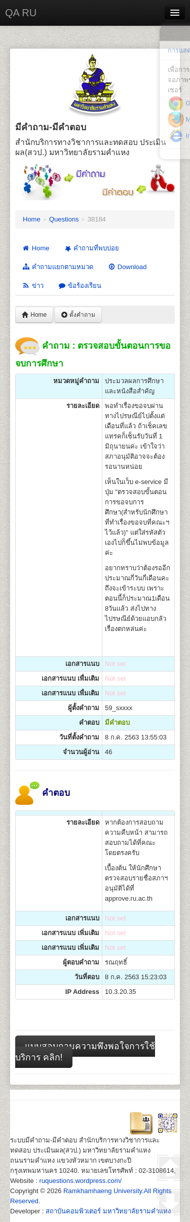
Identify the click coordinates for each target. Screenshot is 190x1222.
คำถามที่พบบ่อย (90, 248)
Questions (64, 219)
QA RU (20, 12)
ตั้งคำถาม (78, 314)
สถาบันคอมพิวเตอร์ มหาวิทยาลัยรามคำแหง (108, 1211)
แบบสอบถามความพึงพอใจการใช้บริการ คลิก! (85, 1051)
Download (127, 267)
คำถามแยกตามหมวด (57, 267)
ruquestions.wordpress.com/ (81, 1180)
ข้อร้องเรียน (79, 285)
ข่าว (33, 285)
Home (32, 219)
